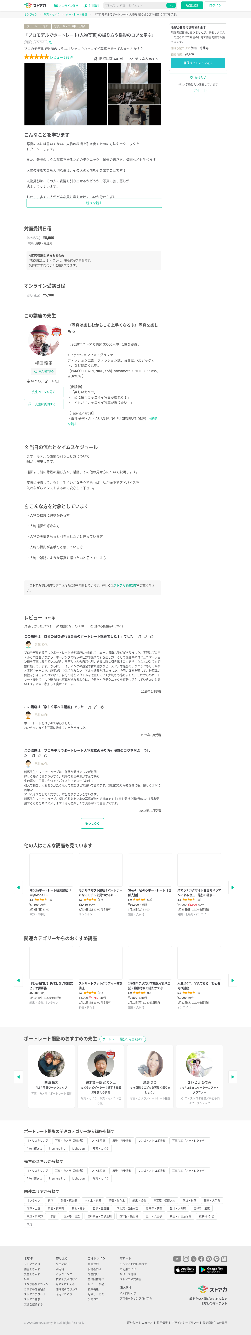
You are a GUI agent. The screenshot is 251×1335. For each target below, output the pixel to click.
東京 (50, 1200)
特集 (26, 1279)
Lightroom (79, 1148)
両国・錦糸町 (56, 1208)
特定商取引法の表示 (215, 1322)
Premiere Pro (57, 1148)
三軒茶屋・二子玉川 (99, 1216)
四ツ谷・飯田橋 (128, 1216)
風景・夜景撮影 (121, 1140)
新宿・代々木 (117, 1200)
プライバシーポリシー (185, 1322)
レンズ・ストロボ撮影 (151, 1140)
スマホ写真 (98, 1140)
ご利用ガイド (128, 1269)
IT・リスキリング (37, 1140)
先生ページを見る (43, 391)
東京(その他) (206, 1216)
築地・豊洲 (78, 1208)
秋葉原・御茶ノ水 (164, 1200)
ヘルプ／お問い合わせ (133, 1264)
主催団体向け (96, 1279)
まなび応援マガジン (36, 1284)
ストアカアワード (35, 1294)
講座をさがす (32, 1269)
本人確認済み (44, 371)
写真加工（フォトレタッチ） (189, 1140)
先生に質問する (42, 404)
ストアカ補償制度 (125, 585)
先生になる (62, 1264)
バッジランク (64, 1274)
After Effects (34, 1148)
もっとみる (92, 823)
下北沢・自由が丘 (127, 1208)
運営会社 (132, 1322)
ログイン (215, 5)
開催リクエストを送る (198, 62)
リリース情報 (128, 1274)
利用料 (60, 1269)
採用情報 (162, 1322)
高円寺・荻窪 (154, 1208)
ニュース (147, 1322)
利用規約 (93, 1264)
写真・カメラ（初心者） (70, 1140)
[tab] (134, 73)
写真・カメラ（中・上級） (70, 26)
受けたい (198, 77)
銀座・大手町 (212, 1200)
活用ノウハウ (64, 1294)
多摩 (53, 1216)
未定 (29, 1224)
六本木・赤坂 (93, 1200)
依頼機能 (93, 1289)
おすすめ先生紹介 (35, 1289)
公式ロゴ (93, 1299)
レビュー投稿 (96, 1284)
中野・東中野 (35, 1216)
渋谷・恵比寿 (69, 1200)
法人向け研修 (128, 1293)
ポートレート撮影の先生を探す (122, 1039)
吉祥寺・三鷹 (202, 1208)
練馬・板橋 (139, 1200)
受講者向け (94, 1269)
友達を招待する (33, 1304)
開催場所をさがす (67, 1289)
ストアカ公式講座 (130, 1279)
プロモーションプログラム (136, 1298)
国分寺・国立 (72, 1216)
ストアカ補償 (32, 1299)
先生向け (93, 1274)
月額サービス (96, 1294)
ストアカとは (32, 1264)
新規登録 (192, 5)
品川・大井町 (178, 1208)
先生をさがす (32, 1274)
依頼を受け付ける (67, 1279)
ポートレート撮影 (37, 26)
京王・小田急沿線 (180, 1216)
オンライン (33, 1200)
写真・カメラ (101, 1148)
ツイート (200, 90)
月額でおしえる (65, 1284)
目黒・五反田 (101, 1208)
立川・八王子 (154, 1216)
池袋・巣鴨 (189, 1200)
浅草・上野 (33, 1208)
